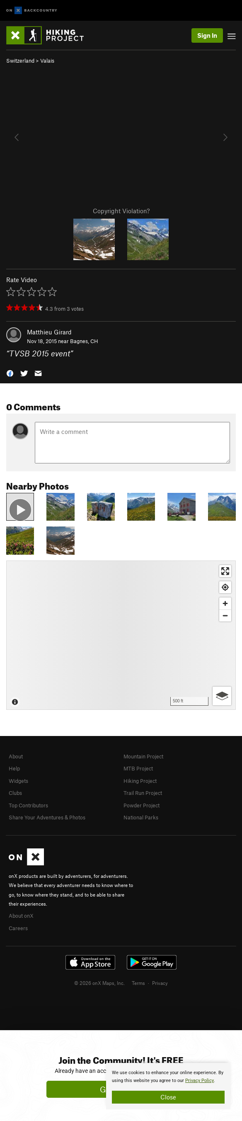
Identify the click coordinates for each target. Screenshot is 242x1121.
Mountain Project (143, 756)
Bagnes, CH (84, 341)
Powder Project (141, 805)
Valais (47, 60)
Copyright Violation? (121, 210)
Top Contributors (28, 805)
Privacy (160, 983)
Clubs (15, 793)
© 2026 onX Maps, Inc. (99, 983)
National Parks (140, 817)
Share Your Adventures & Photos (47, 817)
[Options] (222, 696)
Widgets (18, 780)
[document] (168, 1086)
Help (14, 768)
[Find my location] (225, 587)
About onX (21, 915)
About (16, 756)
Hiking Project (140, 780)
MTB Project (138, 768)
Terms (138, 983)
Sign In (207, 35)
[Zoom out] (225, 615)
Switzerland (20, 60)
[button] (10, 373)
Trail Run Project (142, 793)
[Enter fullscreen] (225, 571)
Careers (18, 928)
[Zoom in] (225, 603)
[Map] (121, 635)
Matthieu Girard (49, 332)
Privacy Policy (199, 1080)
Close (168, 1097)
